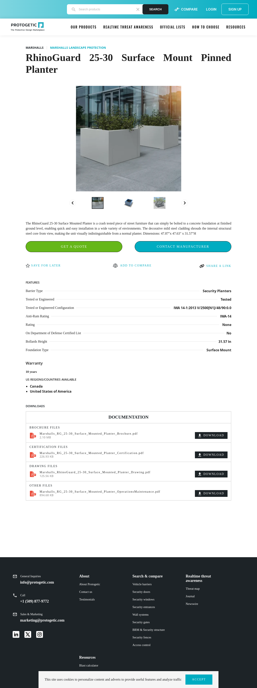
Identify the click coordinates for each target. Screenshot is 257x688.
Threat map (193, 588)
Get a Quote (74, 246)
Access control (141, 645)
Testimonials (87, 599)
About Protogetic (89, 584)
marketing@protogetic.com (42, 620)
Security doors (141, 591)
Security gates (141, 622)
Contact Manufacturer (183, 246)
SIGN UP (235, 9)
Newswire (192, 604)
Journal (190, 596)
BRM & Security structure (148, 629)
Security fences (141, 637)
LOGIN (211, 9)
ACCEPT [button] (199, 679)
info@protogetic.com (37, 582)
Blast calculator (88, 665)
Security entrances (143, 607)
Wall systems (140, 614)
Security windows (143, 599)
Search (155, 9)
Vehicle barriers (142, 584)
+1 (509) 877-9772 (34, 601)
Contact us (85, 591)
